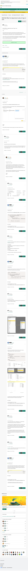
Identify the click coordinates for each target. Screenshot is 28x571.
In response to (6, 138)
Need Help (6, 45)
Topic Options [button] (23, 21)
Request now (23, 12)
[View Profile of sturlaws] (5, 97)
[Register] (4, 510)
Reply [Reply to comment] (23, 87)
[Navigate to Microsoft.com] (3, 5)
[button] (19, 21)
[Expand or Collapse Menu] (1, 7)
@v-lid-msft (9, 242)
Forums (9, 15)
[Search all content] (18, 11)
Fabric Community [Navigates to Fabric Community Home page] (8, 5)
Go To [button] (24, 9)
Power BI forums (4, 15)
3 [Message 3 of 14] (6, 150)
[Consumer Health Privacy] (9, 568)
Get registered (2, 3)
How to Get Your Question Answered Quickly (8, 517)
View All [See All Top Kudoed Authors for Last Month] (3, 548)
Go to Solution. (15, 42)
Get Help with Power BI (16, 15)
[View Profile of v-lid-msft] (13, 204)
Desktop (22, 15)
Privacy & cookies (2, 564)
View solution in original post (6, 79)
